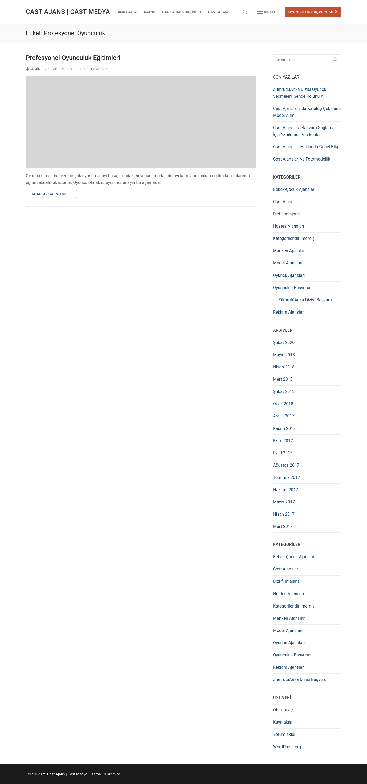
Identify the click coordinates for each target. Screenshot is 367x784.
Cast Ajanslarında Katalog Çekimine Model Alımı (307, 112)
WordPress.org (287, 746)
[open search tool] (245, 12)
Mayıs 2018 (284, 354)
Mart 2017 (283, 526)
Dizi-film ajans (286, 213)
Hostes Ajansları (288, 226)
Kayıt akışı (282, 722)
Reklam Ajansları (289, 312)
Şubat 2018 (284, 391)
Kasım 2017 (284, 428)
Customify (111, 774)
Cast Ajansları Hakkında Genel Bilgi (306, 146)
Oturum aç (283, 709)
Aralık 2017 (283, 415)
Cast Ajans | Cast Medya (68, 11)
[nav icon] (266, 12)
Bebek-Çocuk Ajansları (294, 189)
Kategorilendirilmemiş (294, 238)
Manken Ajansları (289, 250)
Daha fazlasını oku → (51, 194)
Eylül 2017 (282, 452)
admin (33, 69)
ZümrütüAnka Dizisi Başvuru (305, 299)
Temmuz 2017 (286, 477)
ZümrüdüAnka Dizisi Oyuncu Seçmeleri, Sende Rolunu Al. (299, 93)
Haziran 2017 (285, 489)
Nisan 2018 (284, 367)
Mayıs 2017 (284, 501)
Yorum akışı (284, 734)
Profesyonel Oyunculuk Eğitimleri (73, 57)
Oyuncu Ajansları (289, 275)
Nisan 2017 (284, 514)
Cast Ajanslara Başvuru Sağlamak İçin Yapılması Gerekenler (305, 131)
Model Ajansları (288, 262)
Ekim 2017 (283, 440)
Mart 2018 (283, 379)
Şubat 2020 (284, 342)
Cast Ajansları (95, 69)
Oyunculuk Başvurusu (313, 12)
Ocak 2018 (283, 403)
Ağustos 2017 (286, 465)
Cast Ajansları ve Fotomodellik (301, 159)
